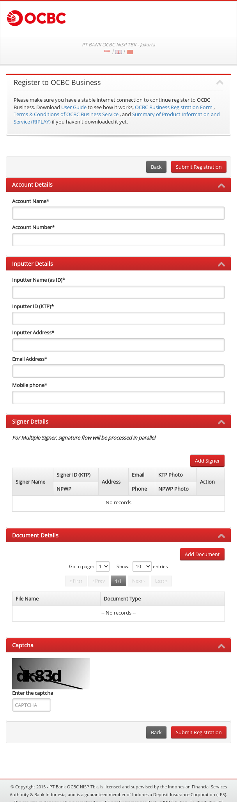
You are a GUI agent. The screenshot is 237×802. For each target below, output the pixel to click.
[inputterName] (118, 292)
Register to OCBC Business (57, 83)
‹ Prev (98, 581)
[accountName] (118, 213)
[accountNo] (118, 239)
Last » (161, 581)
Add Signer (207, 460)
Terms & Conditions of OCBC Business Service (66, 114)
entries (160, 566)
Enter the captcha (32, 692)
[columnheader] (32, 482)
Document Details (35, 535)
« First (75, 581)
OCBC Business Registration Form (173, 107)
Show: (123, 566)
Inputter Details (32, 264)
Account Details (32, 184)
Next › (138, 581)
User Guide (74, 107)
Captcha (23, 645)
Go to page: (81, 566)
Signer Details (30, 421)
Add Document (202, 554)
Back (156, 166)
